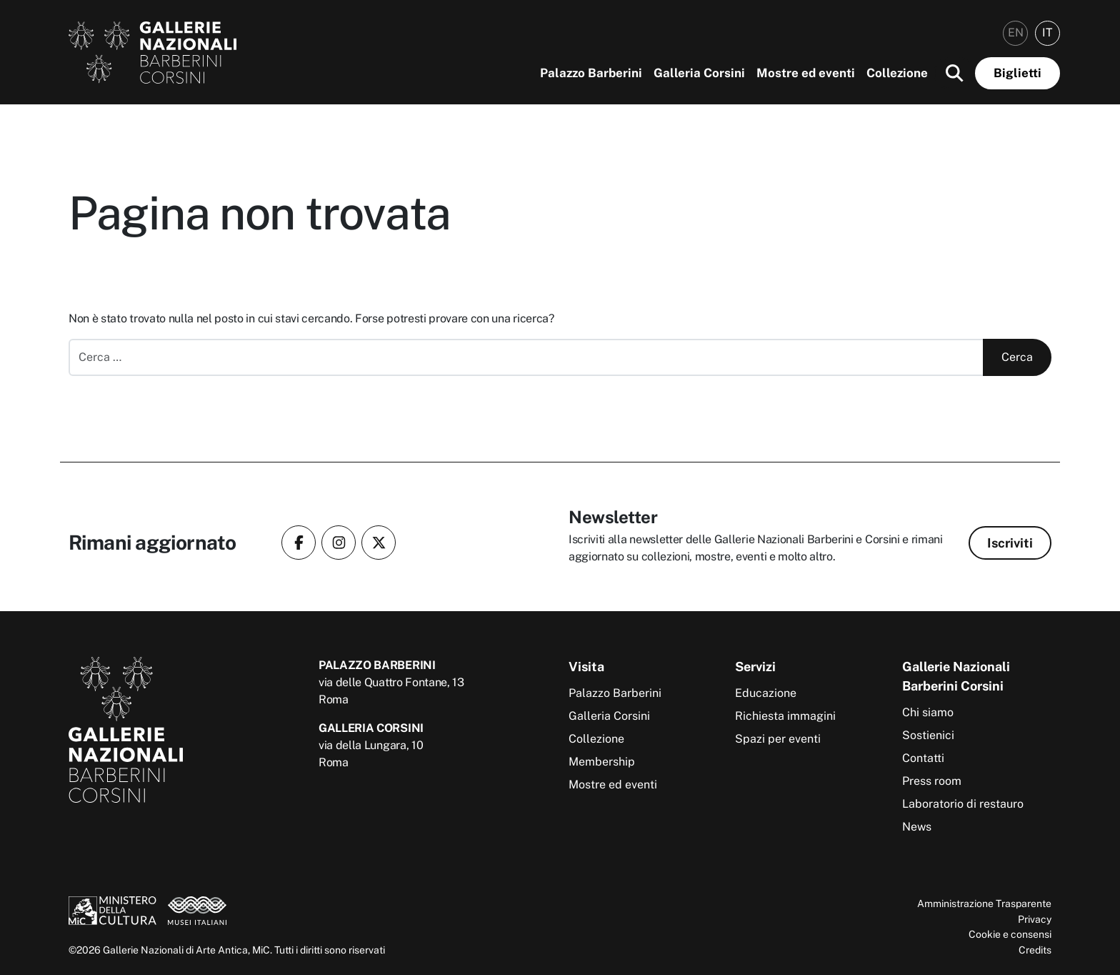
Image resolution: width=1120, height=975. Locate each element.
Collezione (897, 73)
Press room (931, 781)
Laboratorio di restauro (963, 804)
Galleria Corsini (699, 73)
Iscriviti (1010, 542)
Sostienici (928, 735)
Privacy (1034, 919)
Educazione (765, 693)
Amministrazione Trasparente (984, 903)
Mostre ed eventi (805, 73)
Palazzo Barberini (591, 73)
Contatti (923, 758)
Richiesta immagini (785, 716)
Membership (602, 761)
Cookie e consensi (1010, 934)
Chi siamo (928, 712)
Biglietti (1017, 73)
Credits (1035, 950)
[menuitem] (1015, 33)
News (916, 826)
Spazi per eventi (778, 739)
